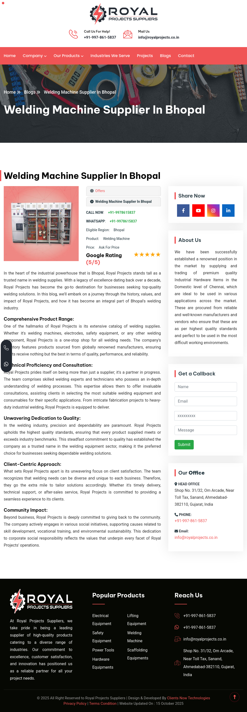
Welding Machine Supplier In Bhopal (80, 92)
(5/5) (93, 262)
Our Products (67, 56)
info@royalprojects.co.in (158, 37)
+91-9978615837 (121, 212)
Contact (186, 56)
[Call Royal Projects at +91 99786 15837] (6, 348)
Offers (99, 191)
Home (10, 56)
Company (33, 56)
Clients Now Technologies (188, 698)
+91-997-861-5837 (100, 37)
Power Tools (103, 650)
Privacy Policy (74, 703)
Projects (145, 56)
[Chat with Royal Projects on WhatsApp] (6, 364)
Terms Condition (103, 703)
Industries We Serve (110, 56)
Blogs (165, 56)
